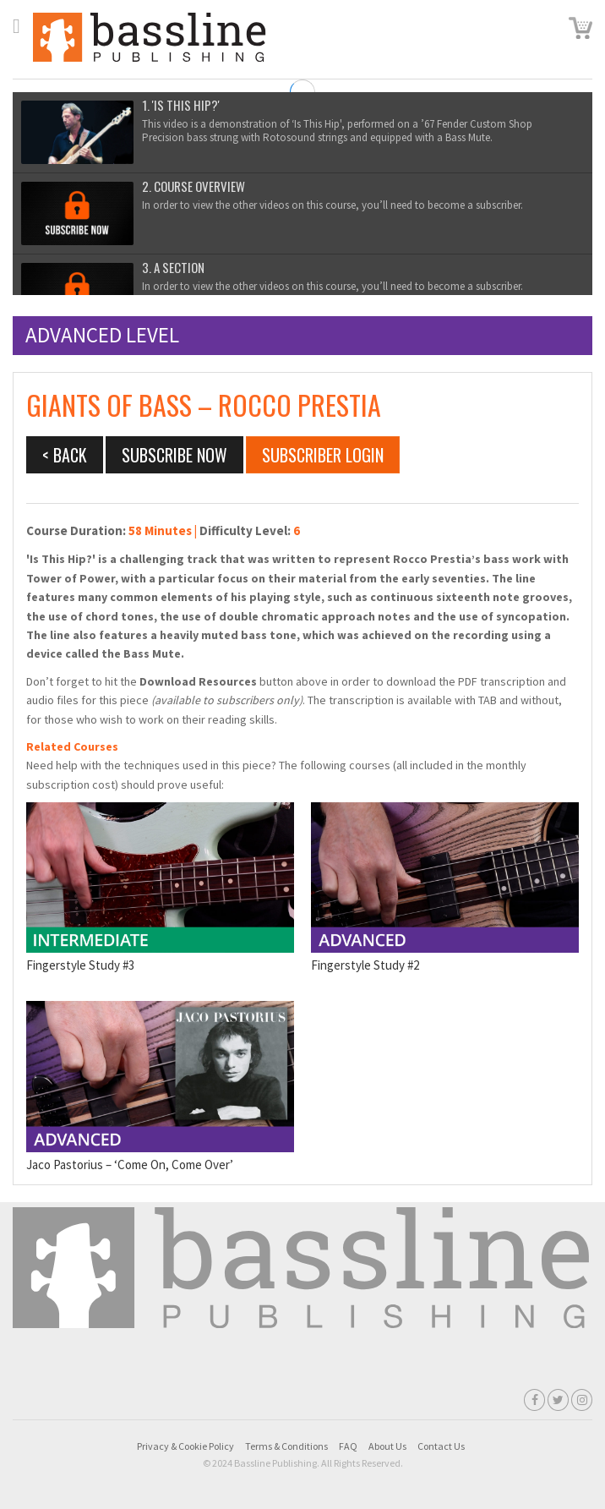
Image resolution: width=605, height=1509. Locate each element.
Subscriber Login (323, 454)
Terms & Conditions (286, 1446)
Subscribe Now (174, 454)
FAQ (348, 1446)
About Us (387, 1446)
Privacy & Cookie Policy (185, 1446)
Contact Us (441, 1446)
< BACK (64, 454)
